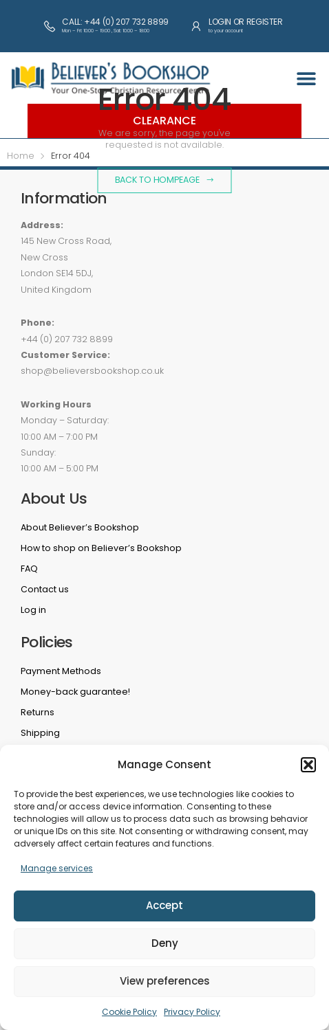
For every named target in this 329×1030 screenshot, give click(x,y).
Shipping (40, 733)
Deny (164, 943)
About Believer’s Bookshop (80, 527)
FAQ (29, 568)
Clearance (164, 120)
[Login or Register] (196, 26)
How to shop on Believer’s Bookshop (101, 548)
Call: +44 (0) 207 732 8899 (115, 21)
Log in (33, 610)
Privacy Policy (192, 1012)
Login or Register (246, 21)
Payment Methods (61, 671)
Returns (37, 712)
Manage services (57, 868)
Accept (164, 905)
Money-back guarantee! (75, 691)
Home (20, 155)
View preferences (165, 981)
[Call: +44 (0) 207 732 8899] (49, 26)
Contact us (45, 589)
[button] (308, 765)
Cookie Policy (129, 1012)
